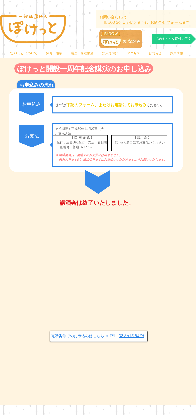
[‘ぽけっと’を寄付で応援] (174, 39)
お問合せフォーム (166, 22)
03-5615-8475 (123, 22)
